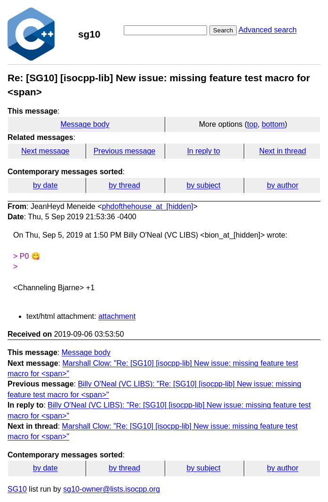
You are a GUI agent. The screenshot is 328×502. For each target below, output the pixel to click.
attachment (117, 316)
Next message (45, 151)
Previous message (125, 151)
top (252, 124)
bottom (273, 124)
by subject (204, 185)
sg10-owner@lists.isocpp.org (111, 489)
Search (223, 30)
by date (45, 185)
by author (282, 185)
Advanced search (268, 30)
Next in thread (282, 151)
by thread (124, 185)
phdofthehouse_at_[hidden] (147, 206)
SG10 (17, 489)
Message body (84, 124)
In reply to (203, 151)
